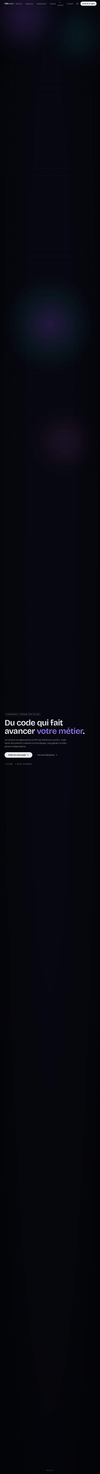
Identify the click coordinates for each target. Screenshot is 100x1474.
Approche (29, 4)
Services (19, 4)
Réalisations (41, 4)
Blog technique (24, 764)
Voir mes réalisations (47, 755)
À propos (60, 3)
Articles (53, 4)
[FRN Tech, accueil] (9, 3)
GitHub (9, 764)
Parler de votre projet (18, 755)
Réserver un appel (88, 4)
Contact (70, 4)
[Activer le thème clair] (77, 3)
